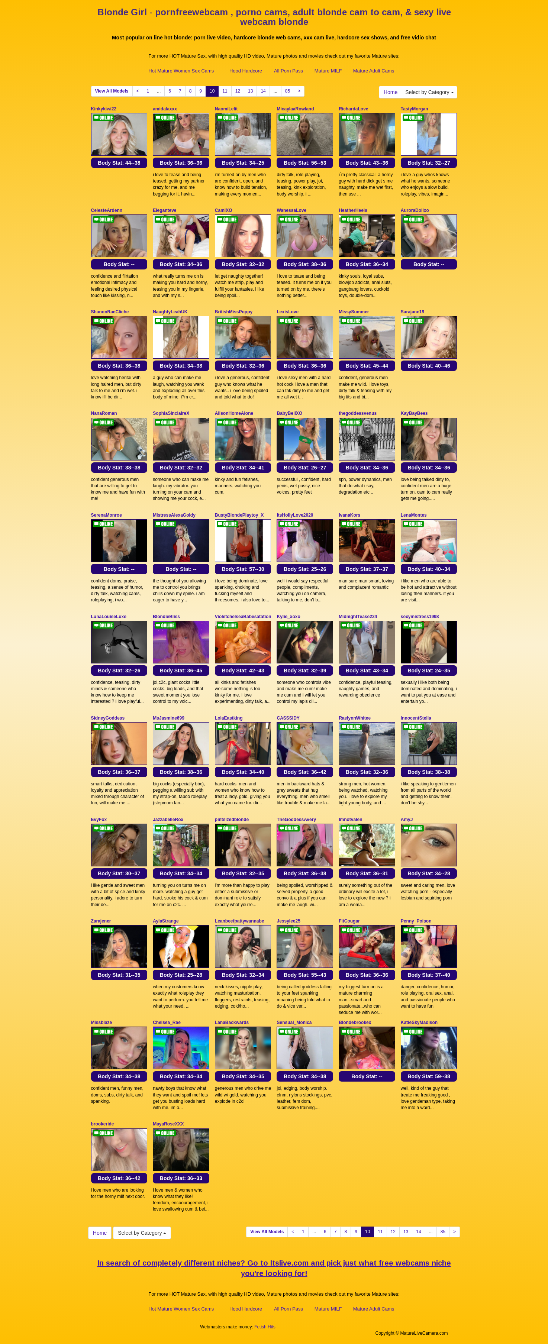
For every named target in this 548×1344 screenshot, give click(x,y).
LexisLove (288, 311)
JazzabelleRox (168, 819)
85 (287, 91)
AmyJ (407, 819)
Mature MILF (328, 71)
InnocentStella (416, 718)
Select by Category (429, 92)
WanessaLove (291, 210)
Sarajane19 (412, 311)
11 (224, 91)
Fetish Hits (264, 1327)
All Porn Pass (288, 71)
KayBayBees (414, 413)
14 (263, 91)
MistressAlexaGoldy (174, 515)
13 (250, 91)
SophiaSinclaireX (171, 413)
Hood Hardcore (245, 71)
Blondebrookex (355, 1022)
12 (237, 91)
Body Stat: (119, 163)
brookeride (102, 1124)
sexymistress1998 (420, 616)
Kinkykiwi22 (104, 109)
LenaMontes (414, 515)
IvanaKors (349, 515)
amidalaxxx (165, 109)
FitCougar (349, 921)
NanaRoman (104, 413)
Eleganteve (164, 210)
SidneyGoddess (108, 718)
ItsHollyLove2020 (295, 515)
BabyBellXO (289, 413)
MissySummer (354, 311)
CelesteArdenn (107, 210)
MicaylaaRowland (295, 109)
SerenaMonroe (106, 515)
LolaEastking (229, 718)
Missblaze (101, 1022)
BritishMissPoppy (233, 311)
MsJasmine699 (168, 718)
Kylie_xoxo (288, 616)
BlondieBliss (166, 616)
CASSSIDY (288, 718)
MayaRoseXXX (168, 1124)
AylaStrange (166, 921)
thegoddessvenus (358, 413)
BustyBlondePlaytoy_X (239, 515)
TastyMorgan (414, 109)
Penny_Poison (416, 921)
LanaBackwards (232, 1022)
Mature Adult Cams (373, 71)
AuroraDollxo (415, 210)
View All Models (112, 91)
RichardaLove (353, 109)
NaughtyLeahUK (170, 311)
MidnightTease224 (358, 616)
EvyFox (99, 819)
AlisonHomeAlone (234, 413)
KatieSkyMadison (419, 1022)
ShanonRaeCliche (110, 311)
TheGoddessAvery (296, 819)
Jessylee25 (288, 921)
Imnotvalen (350, 819)
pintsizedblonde (232, 819)
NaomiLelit (226, 109)
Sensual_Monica (294, 1022)
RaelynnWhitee (355, 718)
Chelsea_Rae (167, 1022)
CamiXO (223, 210)
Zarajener (101, 921)
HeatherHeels (353, 210)
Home (390, 92)
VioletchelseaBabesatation (243, 616)
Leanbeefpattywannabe (239, 921)
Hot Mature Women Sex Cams (181, 71)
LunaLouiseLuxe (108, 616)
